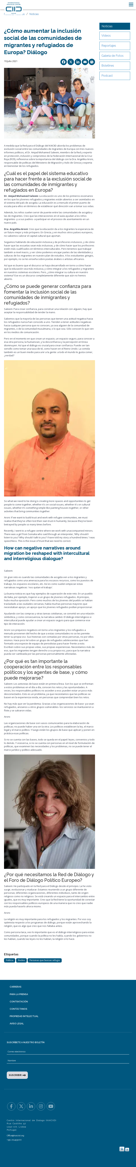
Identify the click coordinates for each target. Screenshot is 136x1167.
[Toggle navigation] (131, 4)
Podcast (107, 75)
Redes (21, 960)
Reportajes (108, 45)
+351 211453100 (14, 1139)
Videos (106, 35)
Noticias (34, 14)
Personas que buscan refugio (44, 960)
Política (9, 960)
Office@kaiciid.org (15, 1135)
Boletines (107, 65)
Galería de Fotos (112, 55)
